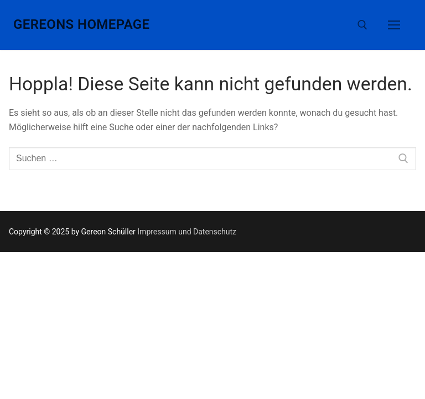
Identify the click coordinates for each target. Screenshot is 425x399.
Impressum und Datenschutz (186, 231)
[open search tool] (362, 25)
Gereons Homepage (81, 24)
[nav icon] (394, 25)
